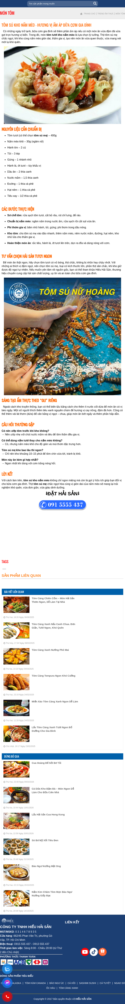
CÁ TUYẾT (105, 983)
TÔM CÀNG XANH (68, 988)
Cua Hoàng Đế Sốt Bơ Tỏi (46, 762)
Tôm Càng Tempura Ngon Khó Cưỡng (53, 675)
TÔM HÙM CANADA (35, 983)
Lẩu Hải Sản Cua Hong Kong (48, 814)
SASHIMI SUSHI (87, 983)
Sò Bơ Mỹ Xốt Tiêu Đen (45, 840)
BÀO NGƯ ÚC (56, 983)
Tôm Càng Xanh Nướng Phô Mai (50, 649)
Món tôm (120, 14)
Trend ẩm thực (105, 14)
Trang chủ (90, 14)
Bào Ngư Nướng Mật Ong (46, 866)
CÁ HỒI (71, 983)
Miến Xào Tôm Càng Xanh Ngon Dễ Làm (55, 701)
